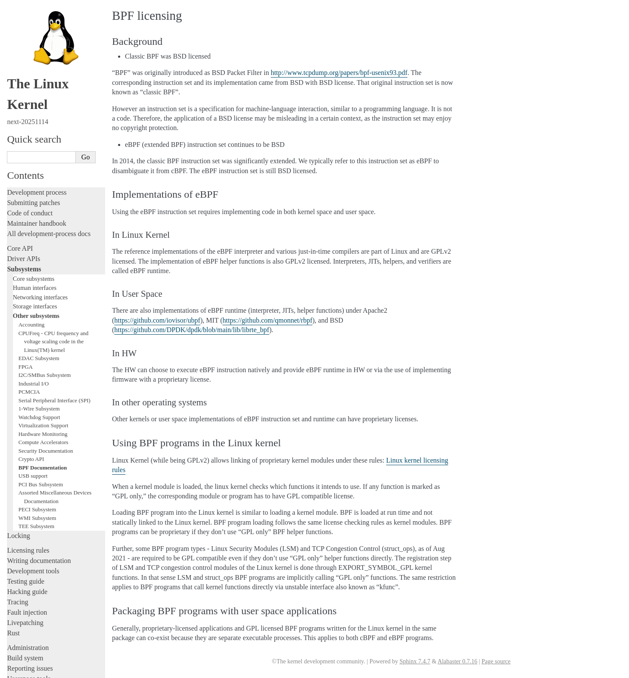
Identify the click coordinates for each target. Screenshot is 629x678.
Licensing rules (28, 428)
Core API (20, 126)
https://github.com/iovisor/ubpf (157, 320)
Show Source (25, 670)
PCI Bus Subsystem (41, 362)
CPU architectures (32, 606)
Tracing (17, 479)
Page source (496, 661)
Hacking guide (27, 469)
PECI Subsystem (37, 387)
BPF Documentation (43, 345)
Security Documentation (46, 328)
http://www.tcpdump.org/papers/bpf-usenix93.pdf (339, 72)
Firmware (20, 581)
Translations (24, 635)
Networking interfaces (40, 174)
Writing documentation (39, 438)
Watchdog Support (39, 295)
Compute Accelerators (44, 320)
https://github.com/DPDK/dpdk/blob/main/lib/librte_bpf (191, 329)
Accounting (32, 202)
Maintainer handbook (36, 101)
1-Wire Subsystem (39, 286)
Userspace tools (28, 556)
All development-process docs (48, 111)
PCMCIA (29, 269)
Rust (13, 510)
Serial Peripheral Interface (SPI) (54, 278)
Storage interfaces (35, 183)
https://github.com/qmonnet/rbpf (267, 320)
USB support (33, 353)
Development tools (33, 448)
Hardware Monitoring (43, 311)
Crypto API (31, 336)
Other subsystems (36, 193)
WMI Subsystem (37, 395)
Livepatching (25, 500)
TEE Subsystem (36, 404)
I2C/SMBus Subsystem (45, 252)
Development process (36, 70)
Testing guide (25, 459)
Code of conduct (30, 90)
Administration (28, 525)
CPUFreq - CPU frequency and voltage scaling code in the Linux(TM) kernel (53, 219)
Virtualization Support (44, 303)
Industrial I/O (34, 261)
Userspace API (27, 566)
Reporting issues (30, 546)
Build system (25, 535)
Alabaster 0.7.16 (457, 661)
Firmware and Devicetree (42, 591)
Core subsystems (34, 156)
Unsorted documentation (41, 621)
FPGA (26, 244)
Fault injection (27, 490)
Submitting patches (33, 80)
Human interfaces (34, 165)
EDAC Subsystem (39, 236)
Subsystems (24, 146)
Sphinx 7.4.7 (414, 661)
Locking (18, 413)
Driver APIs (23, 136)
